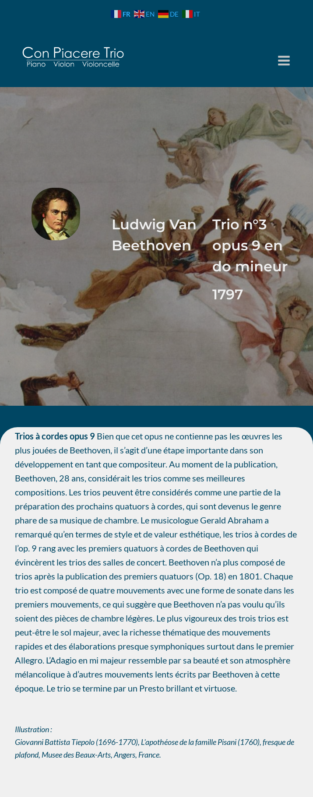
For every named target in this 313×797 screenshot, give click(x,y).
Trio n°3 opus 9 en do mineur (250, 245)
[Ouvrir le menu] (283, 60)
